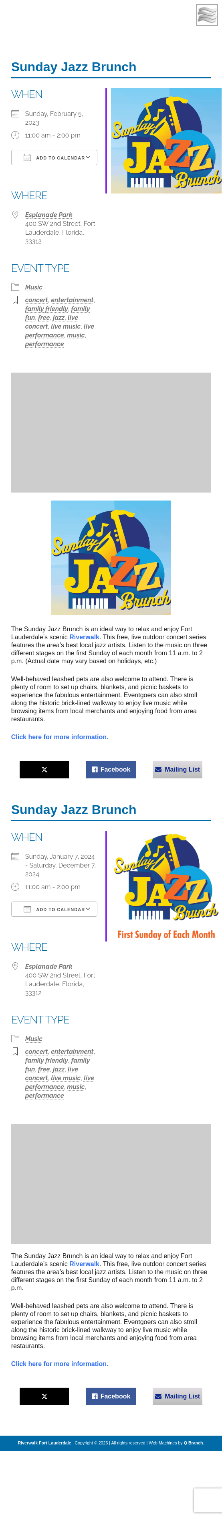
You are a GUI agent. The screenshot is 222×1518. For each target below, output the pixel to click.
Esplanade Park (49, 215)
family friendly (46, 309)
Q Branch (193, 1442)
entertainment (72, 300)
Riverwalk (84, 637)
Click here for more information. (60, 737)
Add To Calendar (54, 157)
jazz (59, 317)
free (44, 317)
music (76, 335)
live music (66, 326)
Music (33, 287)
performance (44, 344)
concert (36, 300)
